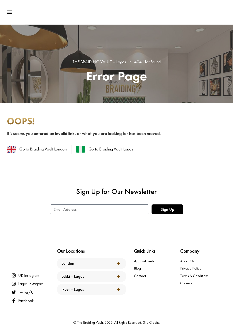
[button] (9, 12)
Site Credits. (151, 322)
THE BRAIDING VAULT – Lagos (99, 62)
